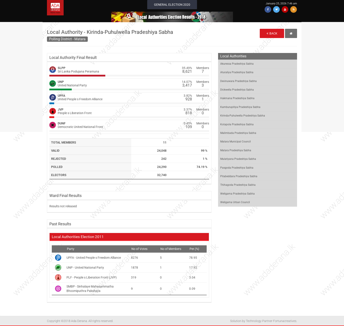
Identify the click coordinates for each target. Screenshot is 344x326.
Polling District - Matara (67, 39)
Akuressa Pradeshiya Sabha (237, 63)
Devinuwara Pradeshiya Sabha (238, 81)
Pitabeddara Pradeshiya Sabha (238, 176)
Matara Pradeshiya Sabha (235, 150)
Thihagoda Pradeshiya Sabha (238, 184)
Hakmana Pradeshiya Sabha (237, 98)
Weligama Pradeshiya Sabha (237, 193)
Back (272, 33)
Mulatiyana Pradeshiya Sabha (238, 158)
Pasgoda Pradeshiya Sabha (236, 167)
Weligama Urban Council (235, 202)
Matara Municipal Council (235, 141)
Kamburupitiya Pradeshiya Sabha (240, 107)
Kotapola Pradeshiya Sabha (237, 124)
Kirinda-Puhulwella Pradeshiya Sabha (242, 115)
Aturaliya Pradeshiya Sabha (236, 72)
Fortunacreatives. (285, 321)
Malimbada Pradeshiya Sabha (238, 133)
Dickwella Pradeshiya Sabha (237, 89)
